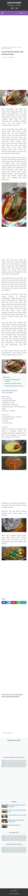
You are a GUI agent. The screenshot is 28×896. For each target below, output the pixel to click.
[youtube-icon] (17, 8)
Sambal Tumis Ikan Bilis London (13, 383)
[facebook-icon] (12, 8)
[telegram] (23, 602)
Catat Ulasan (12, 57)
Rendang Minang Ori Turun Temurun (14, 385)
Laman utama (14, 890)
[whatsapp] (19, 602)
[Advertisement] (14, 31)
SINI (9, 355)
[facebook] (4, 602)
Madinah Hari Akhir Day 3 (14, 825)
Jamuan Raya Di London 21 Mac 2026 (17, 815)
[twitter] (9, 602)
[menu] (3, 13)
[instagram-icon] (14, 8)
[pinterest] (13, 602)
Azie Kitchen (14, 3)
